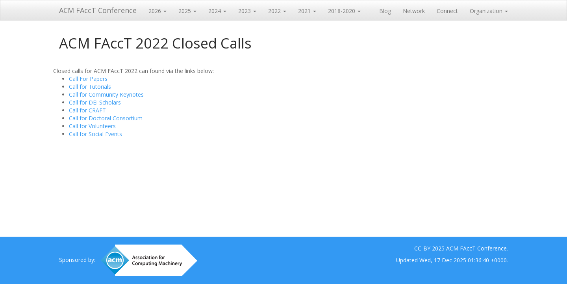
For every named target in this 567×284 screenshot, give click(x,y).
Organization (489, 11)
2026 (157, 11)
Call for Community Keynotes (106, 94)
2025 (187, 11)
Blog (385, 11)
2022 (277, 11)
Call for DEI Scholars (95, 102)
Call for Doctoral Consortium (106, 118)
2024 (217, 11)
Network (414, 11)
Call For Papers (88, 78)
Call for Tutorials (90, 86)
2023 (247, 11)
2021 (307, 11)
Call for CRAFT (87, 110)
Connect (447, 11)
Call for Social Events (95, 134)
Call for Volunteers (92, 126)
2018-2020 (344, 11)
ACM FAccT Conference (98, 10)
